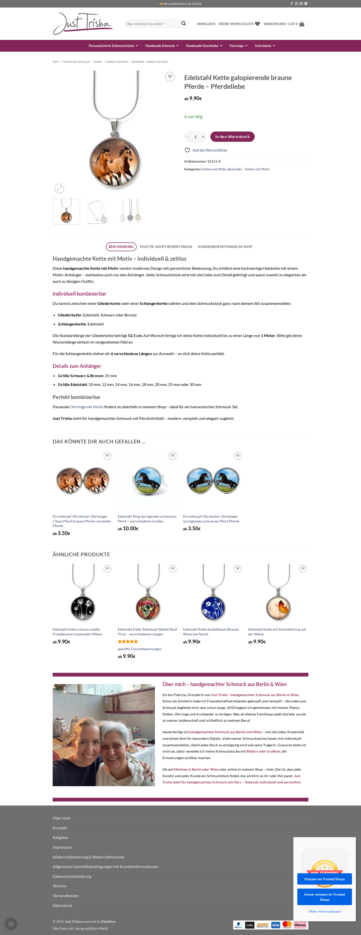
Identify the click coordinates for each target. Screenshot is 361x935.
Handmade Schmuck (76, 61)
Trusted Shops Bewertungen (166, 247)
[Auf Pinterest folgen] (305, 4)
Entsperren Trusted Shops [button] (325, 879)
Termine (59, 885)
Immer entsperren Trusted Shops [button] (324, 897)
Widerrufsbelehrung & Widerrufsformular (89, 856)
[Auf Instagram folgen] (296, 4)
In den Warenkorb (232, 136)
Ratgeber (60, 837)
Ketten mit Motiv (117, 61)
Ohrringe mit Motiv (87, 406)
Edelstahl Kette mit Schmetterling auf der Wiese (277, 631)
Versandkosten (66, 895)
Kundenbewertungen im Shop (225, 247)
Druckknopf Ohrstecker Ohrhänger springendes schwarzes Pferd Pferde (211, 518)
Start (56, 61)
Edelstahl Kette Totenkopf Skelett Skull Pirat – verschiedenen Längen (147, 631)
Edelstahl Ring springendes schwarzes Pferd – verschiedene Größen (147, 518)
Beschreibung (121, 247)
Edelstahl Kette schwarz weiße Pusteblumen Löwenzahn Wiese (77, 631)
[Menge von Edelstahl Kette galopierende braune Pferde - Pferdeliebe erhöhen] (203, 136)
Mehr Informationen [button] (325, 911)
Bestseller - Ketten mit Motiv (150, 61)
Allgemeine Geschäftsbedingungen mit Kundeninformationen (105, 866)
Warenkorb (62, 905)
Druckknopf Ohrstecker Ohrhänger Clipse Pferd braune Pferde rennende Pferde (82, 521)
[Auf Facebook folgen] (291, 4)
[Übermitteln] (183, 24)
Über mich (61, 818)
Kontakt (60, 827)
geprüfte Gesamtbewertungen (139, 649)
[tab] (121, 246)
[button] (206, 23)
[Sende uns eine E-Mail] (301, 4)
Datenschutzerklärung (72, 876)
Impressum (62, 847)
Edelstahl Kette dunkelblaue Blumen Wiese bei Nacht (211, 631)
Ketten (98, 61)
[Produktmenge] (195, 136)
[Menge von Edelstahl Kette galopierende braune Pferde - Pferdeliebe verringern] (187, 136)
